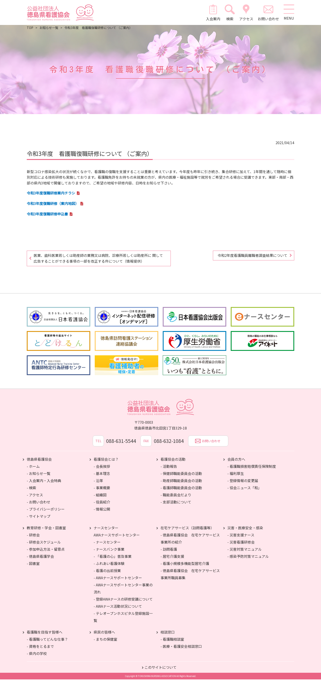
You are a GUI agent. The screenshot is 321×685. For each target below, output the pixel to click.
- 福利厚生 (235, 479)
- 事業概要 (102, 493)
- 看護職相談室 (172, 644)
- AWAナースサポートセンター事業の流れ (123, 594)
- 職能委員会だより (175, 500)
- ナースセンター (107, 547)
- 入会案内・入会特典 (44, 486)
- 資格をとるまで (40, 651)
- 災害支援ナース (240, 540)
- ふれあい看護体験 (109, 569)
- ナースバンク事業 (109, 554)
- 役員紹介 (102, 507)
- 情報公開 (102, 514)
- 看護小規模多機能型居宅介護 (184, 569)
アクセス (246, 12)
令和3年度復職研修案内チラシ (51, 193)
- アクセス (35, 500)
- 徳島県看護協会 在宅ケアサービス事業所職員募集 (190, 579)
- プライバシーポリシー (46, 514)
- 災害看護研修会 (241, 547)
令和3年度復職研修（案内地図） (53, 203)
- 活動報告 (168, 471)
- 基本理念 (102, 479)
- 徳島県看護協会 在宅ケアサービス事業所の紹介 (190, 544)
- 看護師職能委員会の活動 (181, 493)
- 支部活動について (175, 507)
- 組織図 (100, 500)
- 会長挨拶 (102, 471)
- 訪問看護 (168, 554)
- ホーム (33, 471)
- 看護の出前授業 (107, 576)
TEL (98, 446)
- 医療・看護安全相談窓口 (181, 651)
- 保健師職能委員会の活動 (181, 479)
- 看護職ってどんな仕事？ (47, 644)
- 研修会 (33, 540)
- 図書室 (33, 569)
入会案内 (213, 12)
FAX (146, 446)
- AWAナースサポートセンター (118, 583)
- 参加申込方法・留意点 (46, 554)
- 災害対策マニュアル (244, 554)
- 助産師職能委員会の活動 (181, 486)
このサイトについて (160, 672)
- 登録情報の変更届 (242, 486)
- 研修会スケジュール (44, 547)
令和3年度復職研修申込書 (47, 214)
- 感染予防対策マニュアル (248, 561)
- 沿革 (98, 486)
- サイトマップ (38, 521)
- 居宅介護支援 (172, 561)
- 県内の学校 (37, 659)
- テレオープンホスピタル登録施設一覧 (123, 622)
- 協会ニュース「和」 (244, 493)
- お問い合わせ (38, 507)
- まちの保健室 (105, 644)
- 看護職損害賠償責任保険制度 (251, 471)
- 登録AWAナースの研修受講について (123, 604)
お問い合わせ (268, 12)
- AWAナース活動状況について (118, 611)
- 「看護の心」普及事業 (113, 561)
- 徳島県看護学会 (40, 561)
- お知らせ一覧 (38, 479)
